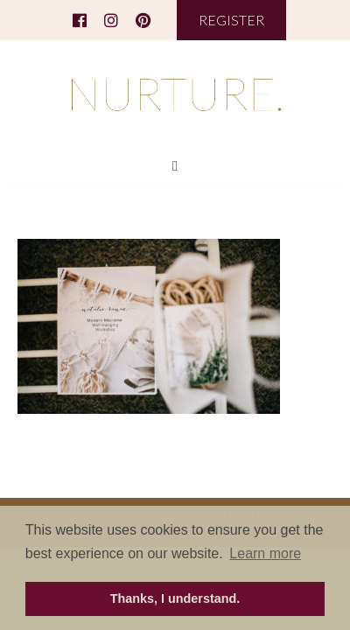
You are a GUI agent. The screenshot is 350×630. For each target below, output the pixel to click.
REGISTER (231, 19)
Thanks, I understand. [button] (175, 599)
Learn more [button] (265, 553)
